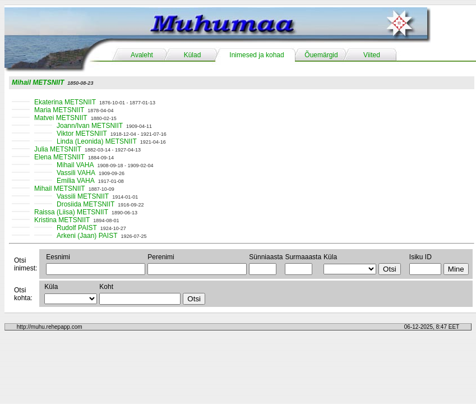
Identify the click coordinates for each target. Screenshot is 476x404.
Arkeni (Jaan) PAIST (87, 236)
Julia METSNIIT (57, 149)
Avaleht (142, 55)
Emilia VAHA (76, 181)
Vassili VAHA (76, 173)
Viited (371, 55)
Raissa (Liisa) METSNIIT (71, 212)
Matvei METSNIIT (60, 118)
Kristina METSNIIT (62, 220)
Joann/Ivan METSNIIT (90, 126)
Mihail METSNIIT (38, 82)
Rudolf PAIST (77, 228)
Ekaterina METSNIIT (65, 102)
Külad (192, 55)
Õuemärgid (321, 55)
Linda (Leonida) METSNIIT (97, 141)
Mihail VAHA (75, 165)
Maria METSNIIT (59, 110)
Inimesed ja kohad (256, 55)
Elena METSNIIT (59, 157)
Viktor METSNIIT (82, 133)
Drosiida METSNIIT (85, 204)
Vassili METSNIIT (83, 196)
